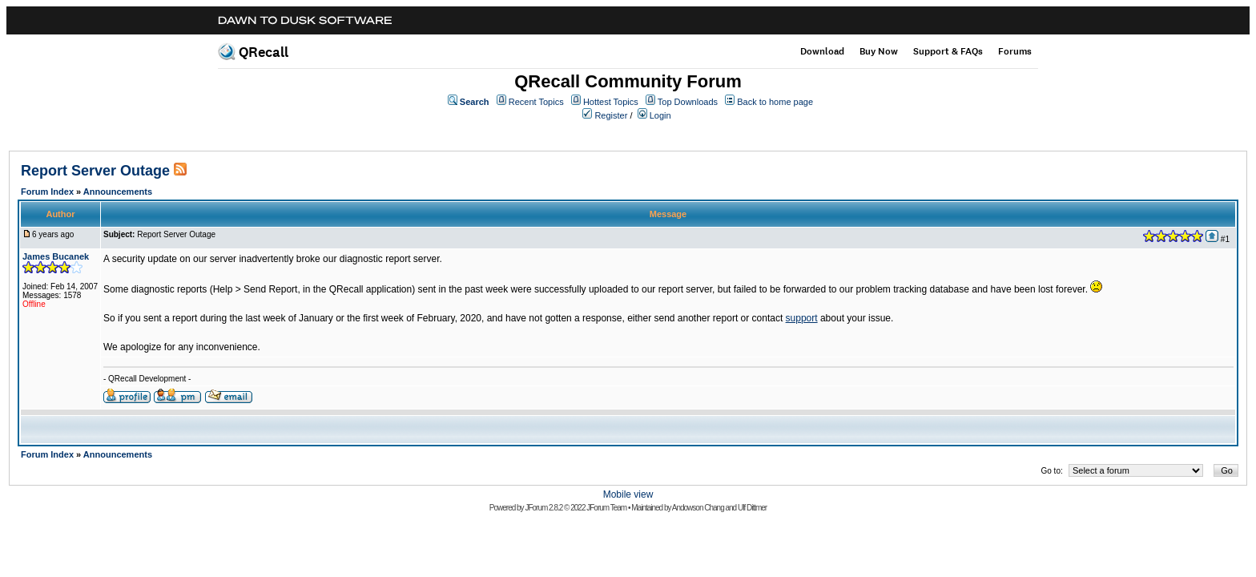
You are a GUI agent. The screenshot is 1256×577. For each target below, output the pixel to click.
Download (822, 51)
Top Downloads (688, 102)
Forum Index (47, 191)
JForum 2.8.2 (543, 507)
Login (660, 115)
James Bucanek (55, 256)
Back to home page (775, 102)
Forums (1015, 51)
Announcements (117, 191)
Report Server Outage (95, 171)
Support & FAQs (948, 51)
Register (610, 115)
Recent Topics (536, 102)
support (802, 318)
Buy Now (878, 51)
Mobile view (628, 494)
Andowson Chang (698, 507)
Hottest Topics (610, 102)
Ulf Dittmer (752, 507)
